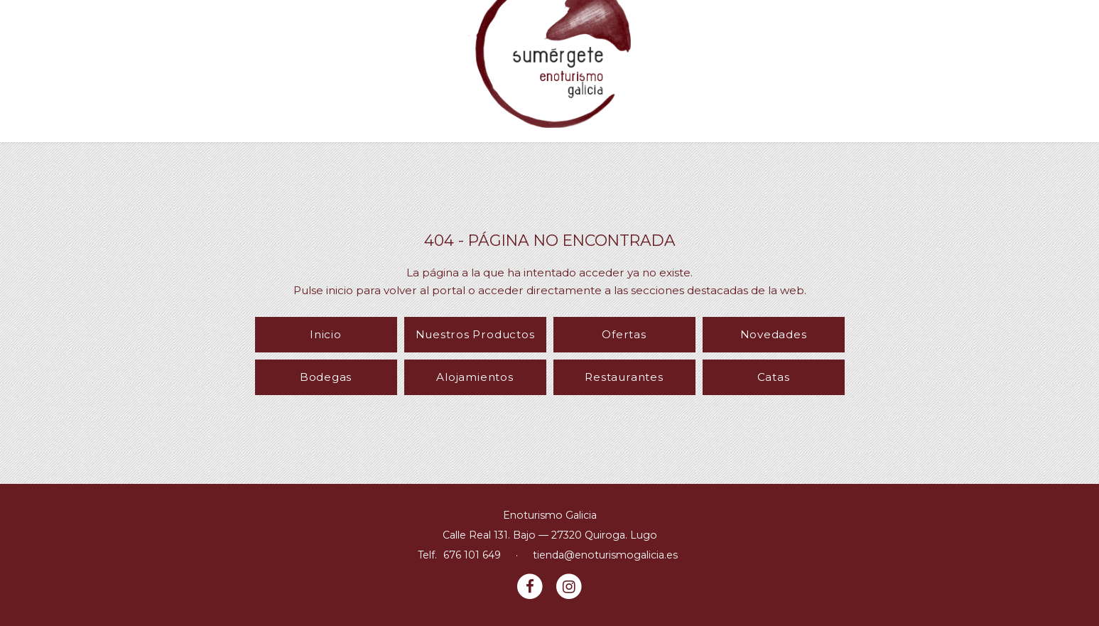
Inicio (326, 334)
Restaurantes (624, 377)
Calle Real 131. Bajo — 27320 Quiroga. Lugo (550, 535)
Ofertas (624, 334)
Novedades (773, 334)
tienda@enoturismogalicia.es (605, 555)
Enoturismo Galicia (550, 515)
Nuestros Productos (475, 334)
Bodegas (326, 377)
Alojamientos (474, 377)
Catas (773, 377)
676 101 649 (472, 555)
